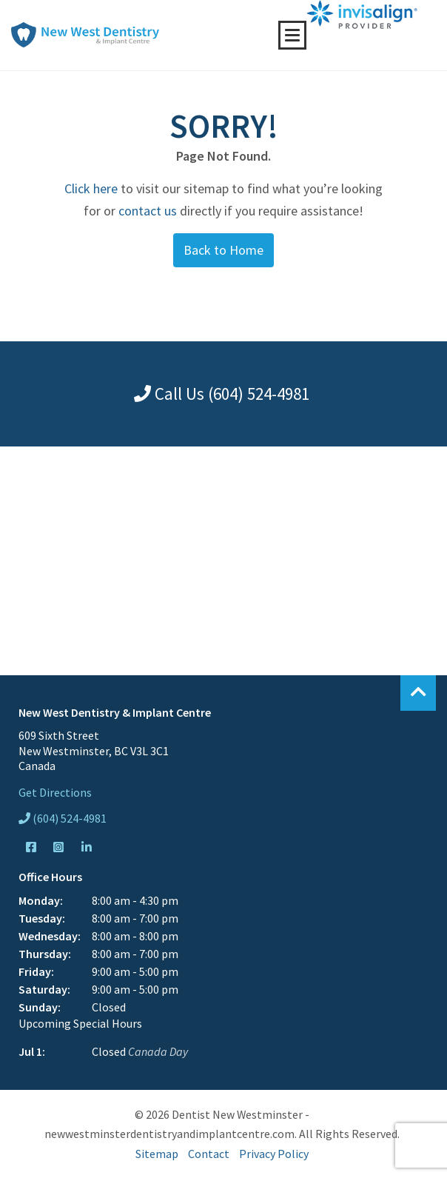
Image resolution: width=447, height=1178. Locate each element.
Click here (91, 188)
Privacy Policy (274, 1153)
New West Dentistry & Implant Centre (85, 34)
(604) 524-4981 (63, 818)
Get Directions (55, 792)
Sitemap (156, 1153)
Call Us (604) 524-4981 (221, 393)
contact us (147, 210)
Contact (208, 1153)
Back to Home (223, 249)
